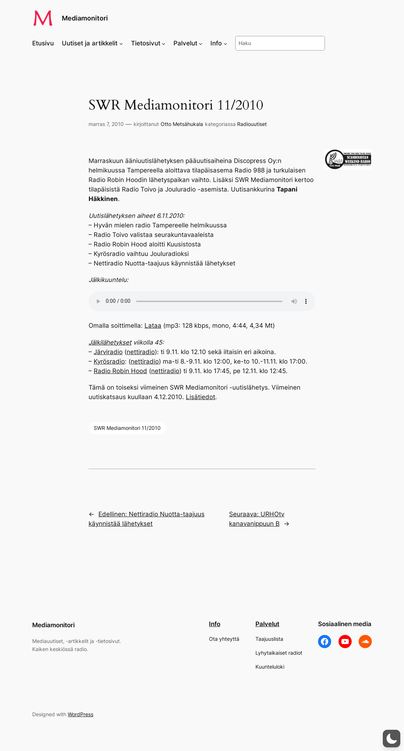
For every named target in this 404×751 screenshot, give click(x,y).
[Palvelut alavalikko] (200, 43)
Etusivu (43, 43)
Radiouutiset (252, 124)
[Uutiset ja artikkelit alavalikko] (121, 43)
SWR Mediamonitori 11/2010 (127, 428)
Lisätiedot (200, 397)
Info (214, 624)
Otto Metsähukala (182, 124)
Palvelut (267, 624)
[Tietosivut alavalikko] (163, 43)
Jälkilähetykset (110, 342)
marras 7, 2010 (106, 124)
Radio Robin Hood (120, 371)
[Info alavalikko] (225, 43)
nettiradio (141, 352)
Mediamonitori (85, 18)
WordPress (80, 714)
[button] (391, 738)
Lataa (153, 325)
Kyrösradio (109, 361)
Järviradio (108, 352)
